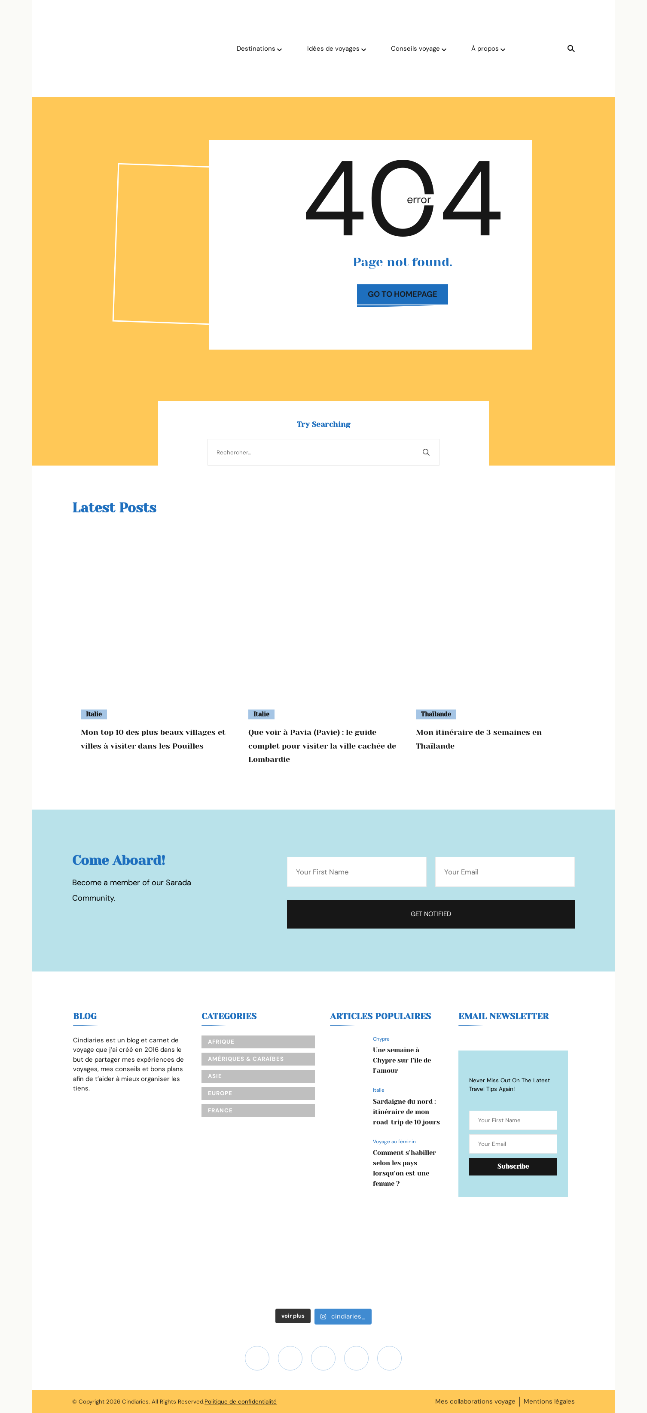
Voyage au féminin (394, 1141)
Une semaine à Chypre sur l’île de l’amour (402, 1060)
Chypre (381, 1038)
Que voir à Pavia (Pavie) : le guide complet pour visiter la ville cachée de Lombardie (322, 746)
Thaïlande (436, 714)
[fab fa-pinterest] (389, 1358)
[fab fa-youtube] (290, 1358)
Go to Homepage (402, 294)
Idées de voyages (333, 48)
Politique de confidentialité (240, 1401)
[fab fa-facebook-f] (356, 1358)
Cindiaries (135, 1401)
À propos (485, 48)
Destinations (256, 48)
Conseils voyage (415, 48)
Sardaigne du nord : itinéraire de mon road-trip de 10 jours (406, 1112)
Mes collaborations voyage (475, 1401)
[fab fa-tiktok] (323, 1358)
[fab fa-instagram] (257, 1358)
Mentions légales (549, 1401)
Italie (94, 714)
